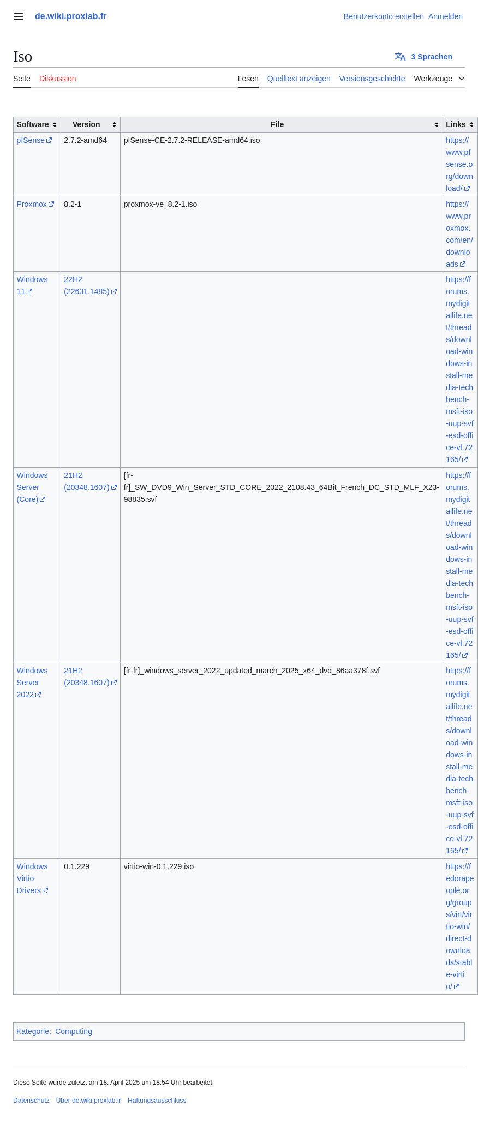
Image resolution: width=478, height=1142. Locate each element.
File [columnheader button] (277, 124)
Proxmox (32, 204)
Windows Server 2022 (32, 682)
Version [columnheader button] (86, 124)
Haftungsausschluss (157, 1100)
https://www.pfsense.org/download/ (459, 164)
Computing (73, 1031)
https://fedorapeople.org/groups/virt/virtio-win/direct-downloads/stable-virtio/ (460, 926)
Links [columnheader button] (456, 124)
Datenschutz (31, 1100)
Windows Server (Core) (32, 487)
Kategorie (32, 1031)
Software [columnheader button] (33, 124)
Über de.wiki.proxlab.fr (88, 1100)
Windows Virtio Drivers (32, 878)
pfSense (31, 140)
